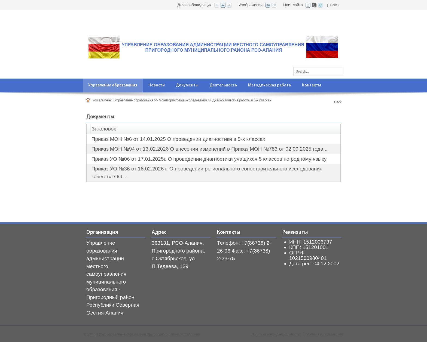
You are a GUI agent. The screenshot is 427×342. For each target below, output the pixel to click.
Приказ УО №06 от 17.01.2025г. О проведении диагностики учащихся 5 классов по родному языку (209, 159)
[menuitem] (113, 85)
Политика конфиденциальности (275, 334)
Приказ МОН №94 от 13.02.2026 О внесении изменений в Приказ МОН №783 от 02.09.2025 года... (209, 149)
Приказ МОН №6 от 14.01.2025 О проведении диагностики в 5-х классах (178, 139)
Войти (334, 5)
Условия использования (325, 334)
